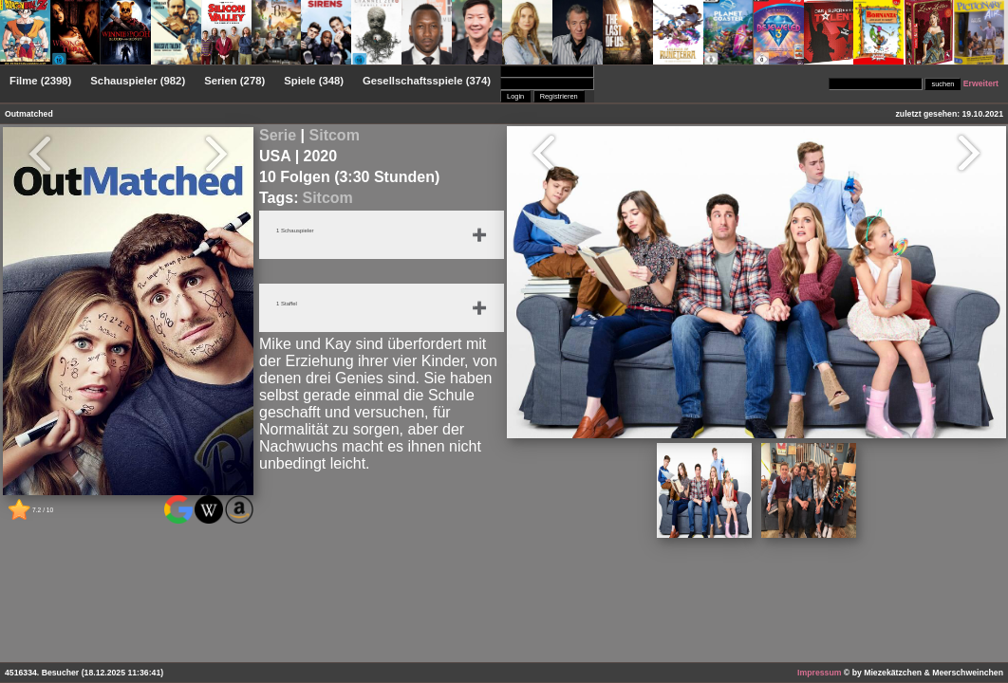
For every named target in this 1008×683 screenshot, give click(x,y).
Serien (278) (234, 80)
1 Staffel (289, 305)
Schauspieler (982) (137, 80)
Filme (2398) (40, 80)
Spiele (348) (314, 80)
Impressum (819, 672)
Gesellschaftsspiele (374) (427, 80)
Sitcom (334, 135)
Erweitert (981, 83)
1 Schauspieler (299, 232)
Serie (277, 135)
